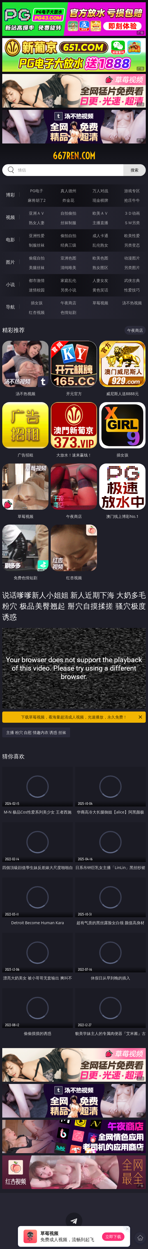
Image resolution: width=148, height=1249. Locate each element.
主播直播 (100, 222)
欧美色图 (100, 258)
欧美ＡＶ (100, 213)
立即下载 (113, 1236)
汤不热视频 (132, 302)
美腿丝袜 (37, 267)
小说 (10, 284)
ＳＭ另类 (132, 222)
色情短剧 (68, 312)
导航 (10, 307)
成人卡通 (100, 235)
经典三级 (68, 245)
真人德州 (68, 190)
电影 (10, 240)
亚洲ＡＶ (37, 213)
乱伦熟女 (100, 245)
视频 (10, 217)
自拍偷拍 (68, 213)
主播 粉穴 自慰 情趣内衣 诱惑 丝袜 (36, 732)
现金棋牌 (100, 200)
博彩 (10, 195)
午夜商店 (68, 302)
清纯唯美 (68, 267)
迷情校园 (37, 290)
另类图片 (132, 267)
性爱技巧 (132, 290)
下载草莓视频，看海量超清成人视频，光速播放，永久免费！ (82, 717)
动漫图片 (132, 258)
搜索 (134, 170)
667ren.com (74, 155)
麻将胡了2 (37, 200)
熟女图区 (100, 267)
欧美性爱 (132, 235)
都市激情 (37, 280)
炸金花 (68, 200)
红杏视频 (37, 312)
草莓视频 (100, 302)
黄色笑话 (100, 290)
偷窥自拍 (37, 258)
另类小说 (68, 290)
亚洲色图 (68, 258)
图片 (10, 262)
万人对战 (100, 190)
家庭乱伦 (68, 280)
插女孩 (37, 302)
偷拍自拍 (68, 235)
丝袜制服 (68, 222)
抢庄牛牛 (132, 200)
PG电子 (36, 190)
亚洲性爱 (37, 235)
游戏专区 (132, 190)
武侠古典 (132, 280)
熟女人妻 (37, 222)
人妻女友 (100, 280)
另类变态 (132, 245)
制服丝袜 (37, 245)
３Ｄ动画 (132, 213)
